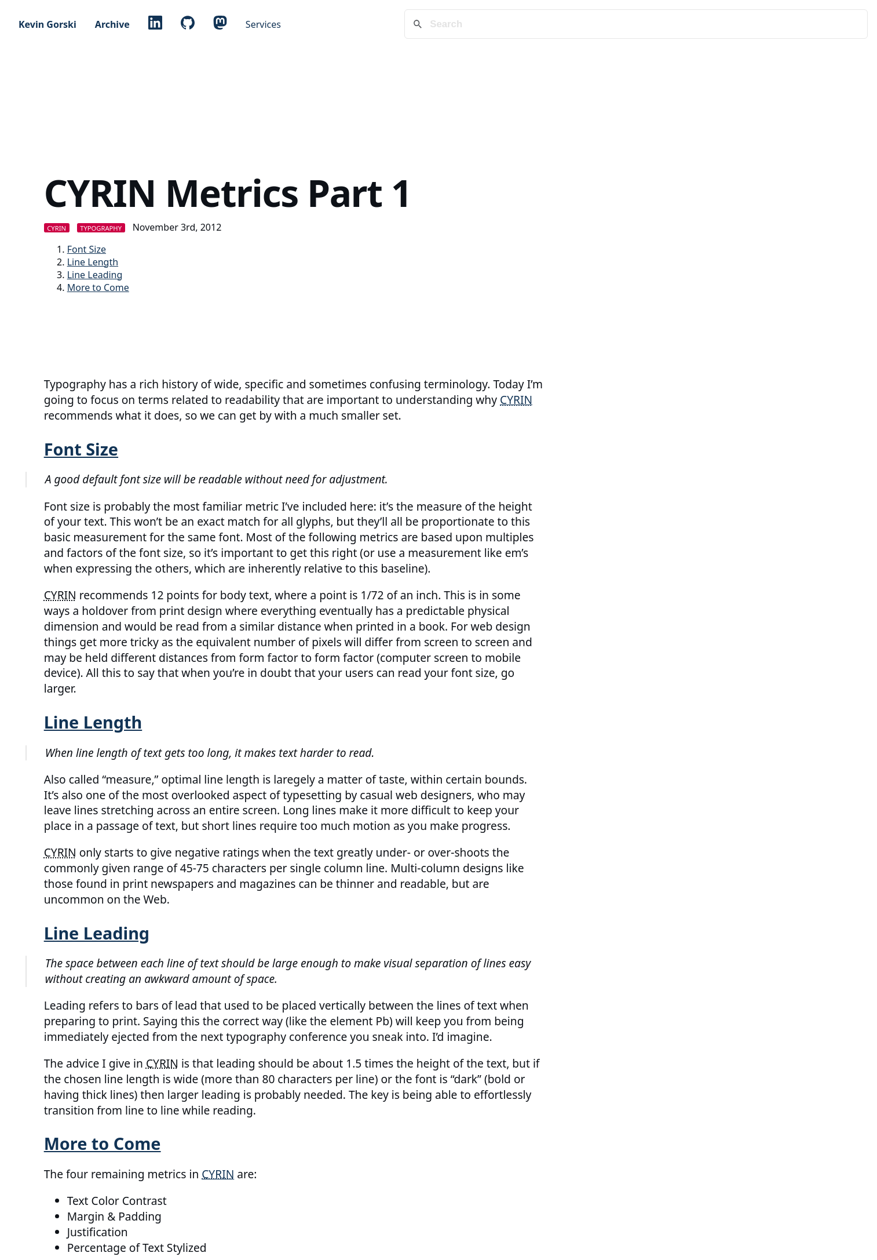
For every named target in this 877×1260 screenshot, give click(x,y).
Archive (112, 24)
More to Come (98, 287)
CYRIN (56, 228)
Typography (101, 228)
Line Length (92, 262)
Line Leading (95, 274)
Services (263, 24)
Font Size (86, 249)
